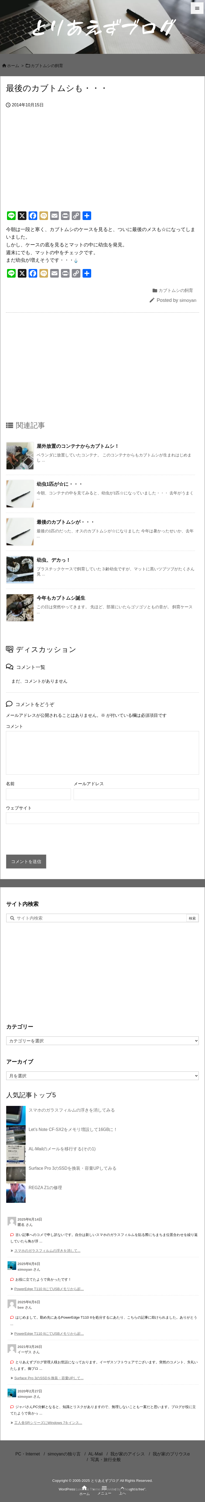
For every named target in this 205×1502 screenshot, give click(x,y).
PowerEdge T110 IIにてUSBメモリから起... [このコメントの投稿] (49, 1289)
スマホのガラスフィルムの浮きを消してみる (72, 1110)
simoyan (188, 300)
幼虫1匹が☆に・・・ (60, 484)
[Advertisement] (102, 165)
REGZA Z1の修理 (45, 1187)
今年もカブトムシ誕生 (61, 598)
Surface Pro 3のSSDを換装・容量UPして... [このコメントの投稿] (49, 1378)
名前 (10, 783)
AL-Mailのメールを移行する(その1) (62, 1149)
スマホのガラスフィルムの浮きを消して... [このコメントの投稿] (47, 1251)
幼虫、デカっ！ (54, 560)
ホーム (13, 66)
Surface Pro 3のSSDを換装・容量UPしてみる (73, 1168)
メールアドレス (89, 783)
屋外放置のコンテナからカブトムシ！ (78, 446)
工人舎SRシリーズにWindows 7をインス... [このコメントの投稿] (48, 1423)
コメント (14, 726)
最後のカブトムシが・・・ (66, 522)
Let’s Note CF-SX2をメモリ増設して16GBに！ (73, 1129)
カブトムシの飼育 (47, 66)
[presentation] (47, 839)
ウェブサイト (19, 808)
